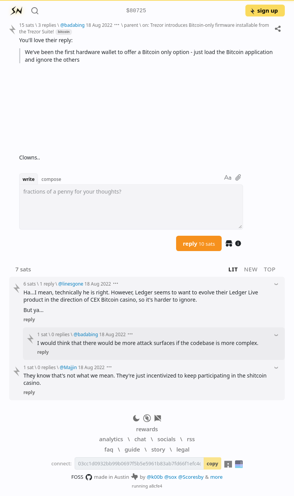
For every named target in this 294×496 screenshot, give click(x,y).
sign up (263, 10)
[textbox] (131, 207)
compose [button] (51, 179)
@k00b (155, 476)
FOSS (81, 477)
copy (212, 463)
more (216, 476)
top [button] (270, 269)
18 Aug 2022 (99, 25)
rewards (147, 429)
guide (132, 449)
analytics (111, 439)
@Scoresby (191, 476)
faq (109, 449)
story (158, 449)
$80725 (136, 11)
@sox (170, 476)
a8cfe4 (155, 486)
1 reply (47, 284)
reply (199, 243)
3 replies (47, 25)
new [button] (251, 269)
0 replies (61, 334)
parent (131, 25)
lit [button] (233, 269)
